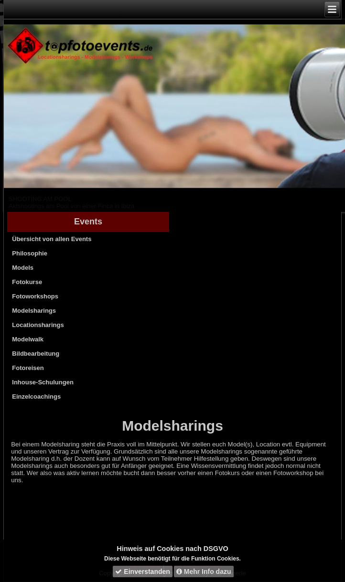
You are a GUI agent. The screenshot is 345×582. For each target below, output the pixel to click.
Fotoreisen (27, 367)
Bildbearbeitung (35, 353)
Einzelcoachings (36, 396)
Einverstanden (142, 571)
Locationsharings (38, 324)
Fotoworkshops (35, 296)
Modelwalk (27, 339)
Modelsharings (34, 310)
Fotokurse (27, 282)
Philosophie (29, 253)
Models (22, 267)
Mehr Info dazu (203, 571)
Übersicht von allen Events (51, 239)
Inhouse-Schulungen (43, 382)
